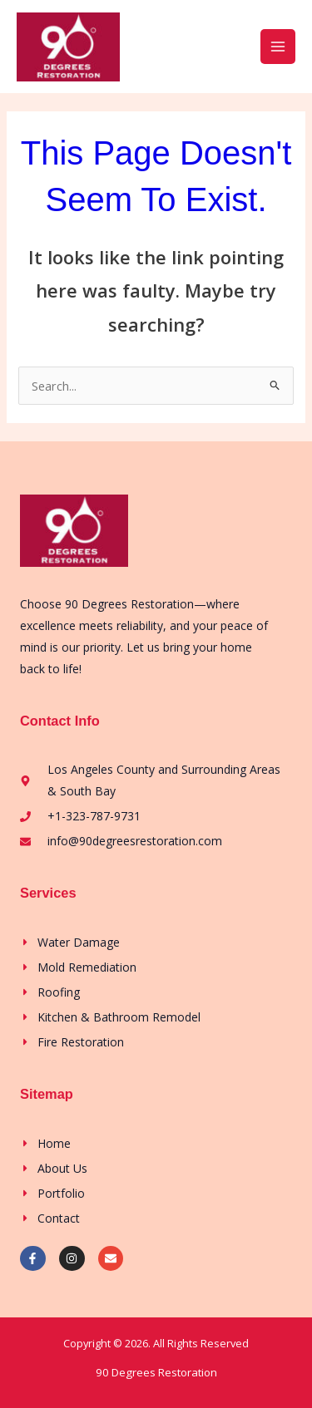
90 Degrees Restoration (156, 1372)
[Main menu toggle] (277, 46)
